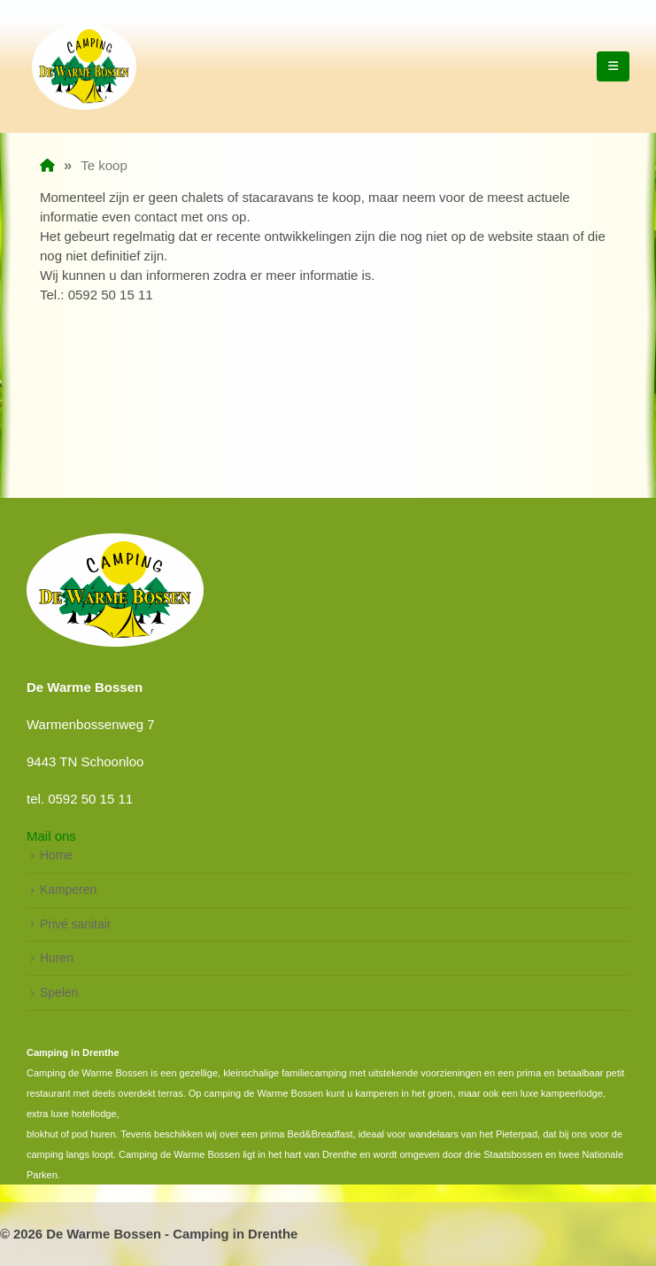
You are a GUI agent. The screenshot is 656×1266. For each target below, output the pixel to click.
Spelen (59, 992)
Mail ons (51, 835)
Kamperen (68, 889)
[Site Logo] (84, 66)
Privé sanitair (75, 924)
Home (56, 855)
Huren (56, 958)
